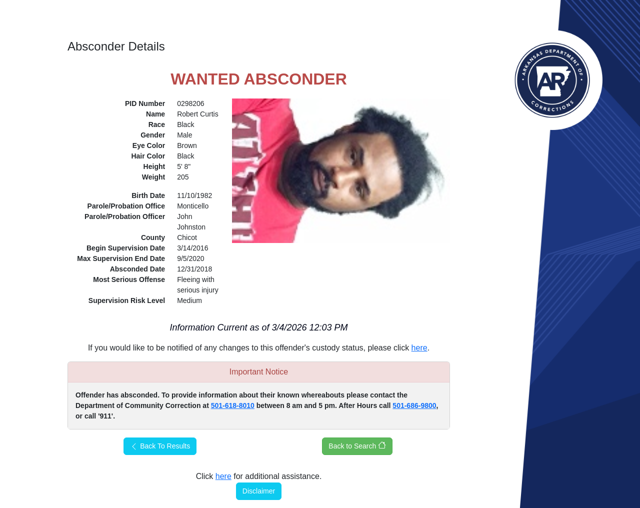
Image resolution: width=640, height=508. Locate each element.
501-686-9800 (414, 406)
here (420, 348)
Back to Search (357, 445)
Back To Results (160, 446)
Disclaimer (258, 491)
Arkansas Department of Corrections (552, 80)
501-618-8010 (232, 406)
